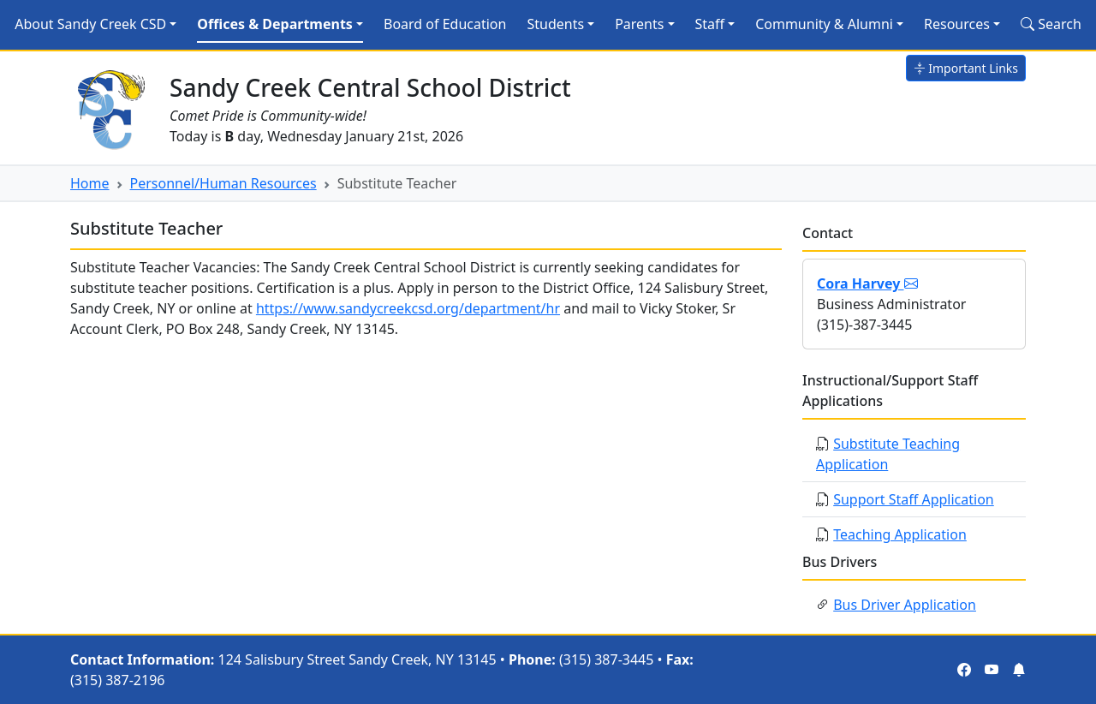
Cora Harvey (867, 283)
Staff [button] (710, 24)
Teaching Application (900, 534)
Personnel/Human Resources (223, 183)
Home (90, 183)
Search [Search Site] (1051, 24)
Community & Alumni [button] (824, 24)
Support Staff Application (913, 499)
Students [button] (555, 24)
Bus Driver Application (904, 604)
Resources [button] (957, 24)
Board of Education (445, 24)
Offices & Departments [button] (275, 24)
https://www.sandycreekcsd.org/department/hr (408, 308)
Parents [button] (639, 24)
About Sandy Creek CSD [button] (90, 24)
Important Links (966, 68)
